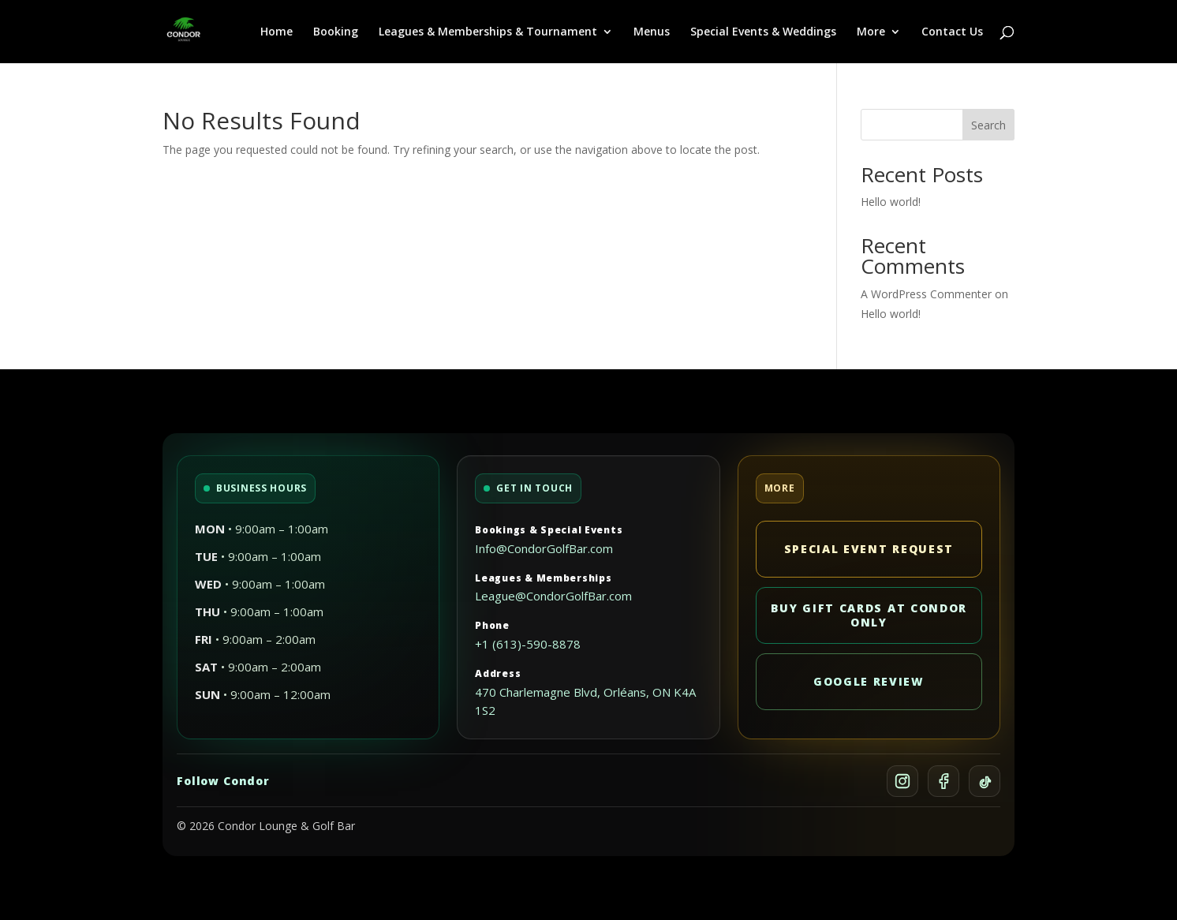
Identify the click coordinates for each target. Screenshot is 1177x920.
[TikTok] (984, 781)
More (871, 32)
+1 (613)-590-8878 (528, 644)
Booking (335, 32)
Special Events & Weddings (763, 32)
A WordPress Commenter (926, 293)
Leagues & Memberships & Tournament (488, 32)
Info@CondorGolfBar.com (544, 548)
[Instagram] (902, 781)
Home (276, 32)
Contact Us (952, 32)
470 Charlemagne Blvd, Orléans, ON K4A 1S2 (585, 701)
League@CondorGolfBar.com (553, 596)
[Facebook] (943, 781)
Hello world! (891, 201)
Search (988, 125)
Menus (651, 32)
